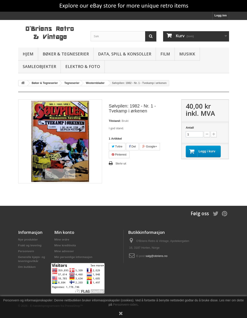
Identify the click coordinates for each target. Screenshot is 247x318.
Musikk (187, 54)
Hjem (28, 54)
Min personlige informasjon (73, 257)
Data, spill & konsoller (124, 54)
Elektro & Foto (82, 66)
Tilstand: (115, 121)
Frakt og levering (30, 245)
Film (165, 54)
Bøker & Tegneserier (66, 54)
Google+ (149, 146)
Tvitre (117, 146)
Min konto (64, 232)
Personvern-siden (125, 304)
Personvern (26, 251)
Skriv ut (121, 163)
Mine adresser (64, 251)
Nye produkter (28, 239)
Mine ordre (61, 239)
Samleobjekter (39, 66)
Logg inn (220, 15)
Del (132, 146)
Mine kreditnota (65, 245)
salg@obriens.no (157, 256)
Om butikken (27, 267)
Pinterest (119, 154)
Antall (190, 127)
